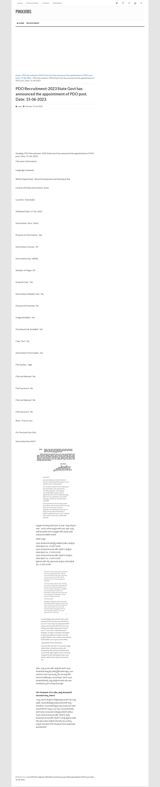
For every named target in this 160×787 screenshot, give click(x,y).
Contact (45, 3)
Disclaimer (57, 3)
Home (20, 23)
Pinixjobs (23, 11)
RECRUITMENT (32, 23)
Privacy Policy (33, 3)
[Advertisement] (56, 50)
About (20, 3)
